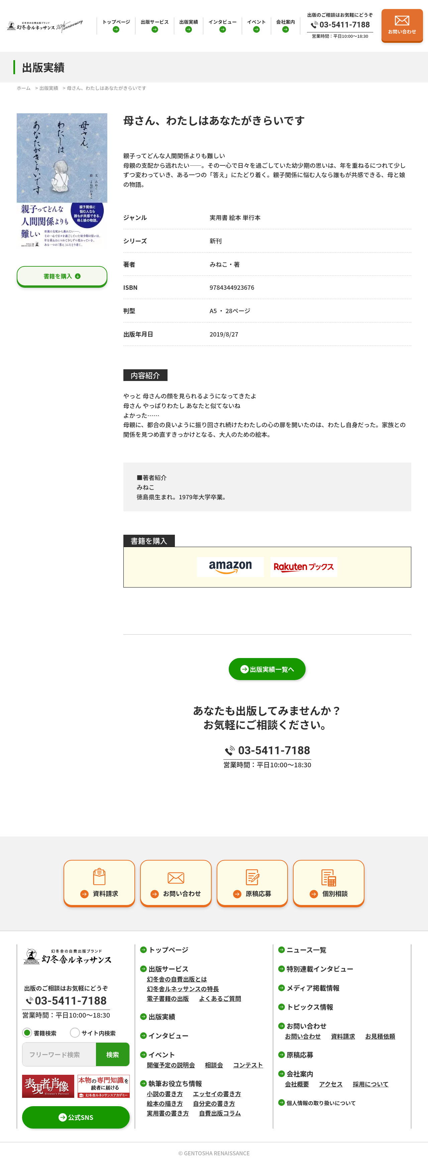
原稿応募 (300, 1054)
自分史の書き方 (214, 1103)
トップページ (116, 21)
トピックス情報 (310, 1007)
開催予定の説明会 (171, 1064)
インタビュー (222, 21)
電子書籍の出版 (168, 998)
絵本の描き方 (165, 1103)
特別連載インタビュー (320, 969)
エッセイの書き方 (217, 1093)
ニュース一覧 (306, 949)
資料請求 (343, 1036)
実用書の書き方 (168, 1113)
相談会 (214, 1064)
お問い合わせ (303, 1036)
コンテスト (248, 1064)
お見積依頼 (380, 1036)
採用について (371, 1083)
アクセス (331, 1083)
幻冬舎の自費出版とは (177, 979)
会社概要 (297, 1083)
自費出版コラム (220, 1113)
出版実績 (188, 21)
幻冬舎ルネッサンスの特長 (183, 988)
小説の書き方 (165, 1093)
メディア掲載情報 (313, 988)
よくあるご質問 (220, 998)
